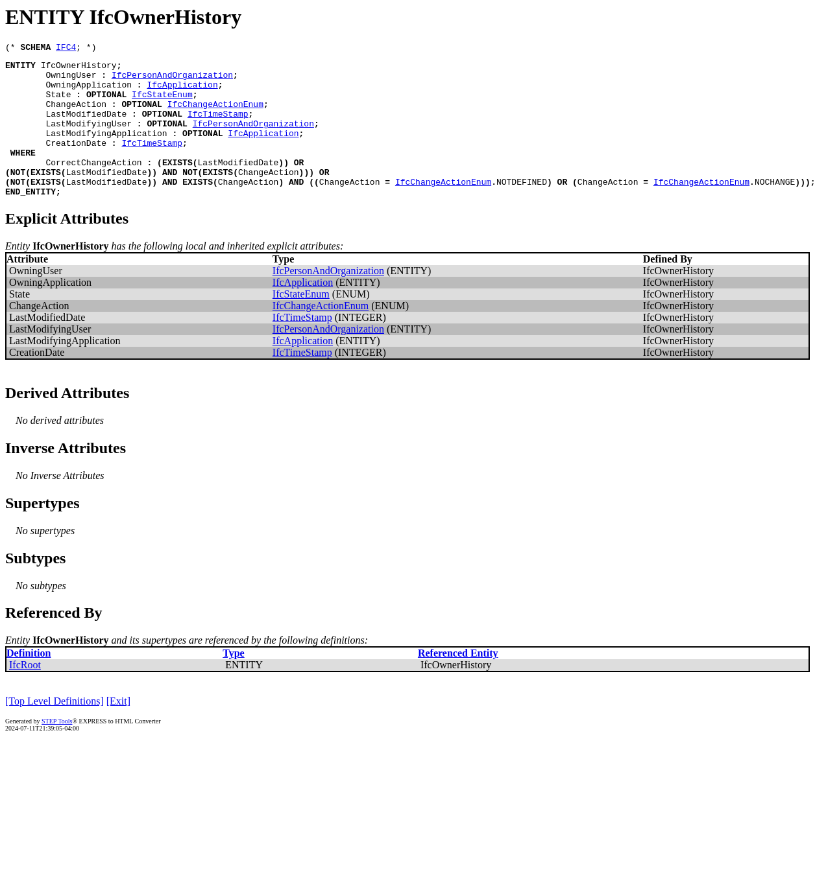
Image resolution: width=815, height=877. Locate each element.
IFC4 (66, 48)
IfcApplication (182, 92)
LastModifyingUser (88, 139)
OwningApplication (88, 92)
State (58, 104)
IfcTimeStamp (218, 127)
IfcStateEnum (162, 104)
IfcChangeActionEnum (215, 115)
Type (233, 682)
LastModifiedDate (86, 127)
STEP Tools (57, 750)
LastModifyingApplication (106, 150)
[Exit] (118, 730)
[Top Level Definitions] (54, 730)
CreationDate (75, 162)
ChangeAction (75, 115)
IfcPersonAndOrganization (172, 80)
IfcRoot (25, 693)
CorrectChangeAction (93, 185)
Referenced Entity (458, 682)
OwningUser (70, 80)
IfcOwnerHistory (79, 69)
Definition (28, 682)
